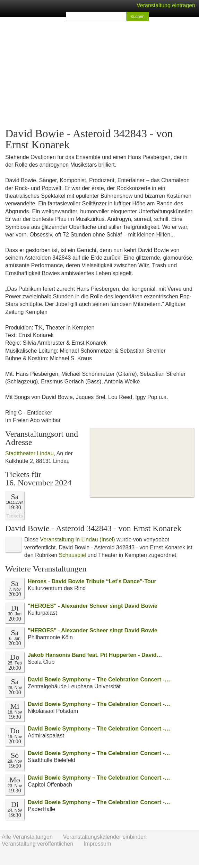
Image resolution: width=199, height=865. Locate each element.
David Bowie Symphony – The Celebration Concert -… (99, 679)
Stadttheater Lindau (29, 453)
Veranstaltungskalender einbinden (105, 837)
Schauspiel (72, 555)
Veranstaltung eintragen (166, 5)
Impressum (97, 844)
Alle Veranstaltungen (27, 837)
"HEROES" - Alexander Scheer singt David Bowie (92, 606)
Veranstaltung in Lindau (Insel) (77, 539)
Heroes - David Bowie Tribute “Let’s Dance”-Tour (92, 581)
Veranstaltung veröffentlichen (37, 844)
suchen (138, 16)
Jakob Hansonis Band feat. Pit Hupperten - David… (95, 655)
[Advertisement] (99, 72)
